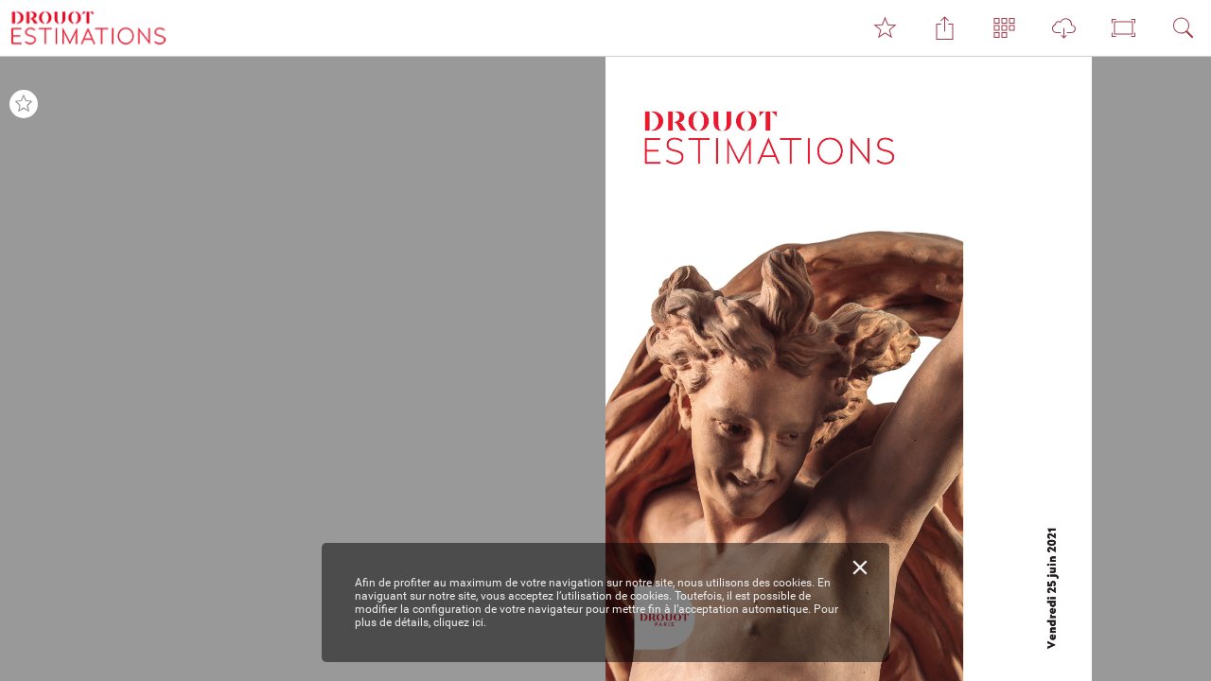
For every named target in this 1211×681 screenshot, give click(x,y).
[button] (884, 28)
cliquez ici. (459, 622)
